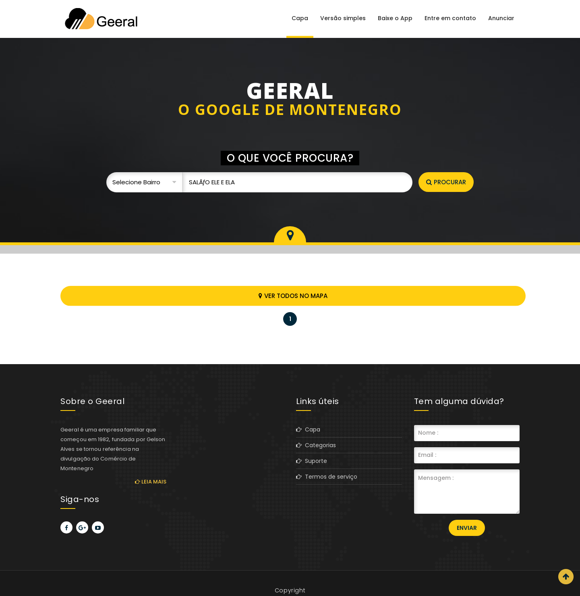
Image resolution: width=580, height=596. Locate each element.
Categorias (316, 445)
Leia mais (150, 482)
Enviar (467, 528)
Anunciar (501, 18)
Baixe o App (395, 18)
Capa (300, 18)
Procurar (446, 182)
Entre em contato (450, 18)
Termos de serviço (326, 477)
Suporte (311, 461)
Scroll (566, 577)
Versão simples (343, 18)
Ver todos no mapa (293, 296)
